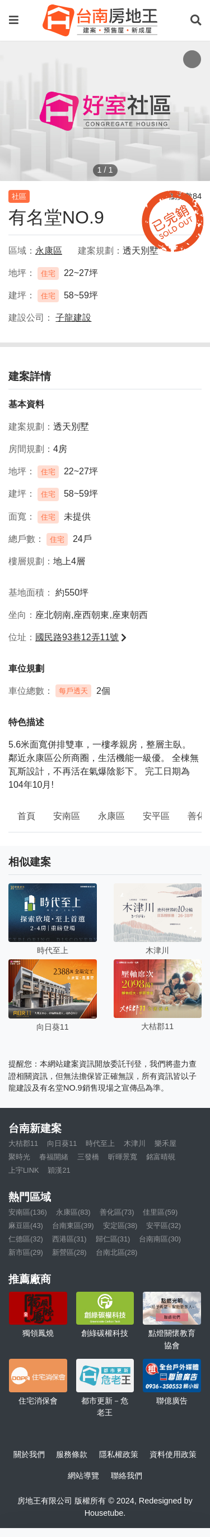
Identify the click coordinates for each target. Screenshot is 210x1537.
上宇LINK (23, 1170)
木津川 (135, 1143)
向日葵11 (62, 1143)
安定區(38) (120, 1225)
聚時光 (19, 1157)
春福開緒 (53, 1157)
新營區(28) (69, 1252)
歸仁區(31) (113, 1239)
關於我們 (29, 1454)
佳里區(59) (160, 1212)
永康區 (111, 816)
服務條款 (71, 1454)
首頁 (26, 816)
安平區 (156, 816)
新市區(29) (25, 1252)
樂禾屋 (165, 1143)
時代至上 (100, 1143)
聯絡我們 (126, 1475)
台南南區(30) (160, 1239)
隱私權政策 (118, 1454)
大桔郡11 (23, 1143)
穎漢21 (59, 1170)
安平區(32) (163, 1225)
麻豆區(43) (25, 1225)
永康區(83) (73, 1212)
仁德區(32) (25, 1239)
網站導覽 (83, 1475)
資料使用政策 (173, 1454)
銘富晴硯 (160, 1157)
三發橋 (88, 1157)
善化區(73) (117, 1212)
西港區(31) (69, 1239)
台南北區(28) (117, 1252)
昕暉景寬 (122, 1157)
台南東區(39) (73, 1225)
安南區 (66, 816)
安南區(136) (27, 1212)
